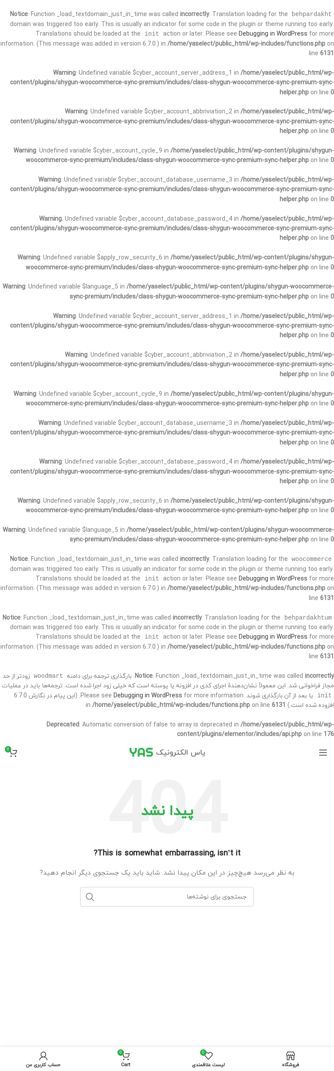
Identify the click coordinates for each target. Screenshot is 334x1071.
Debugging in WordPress (273, 34)
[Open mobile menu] (323, 756)
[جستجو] (167, 900)
